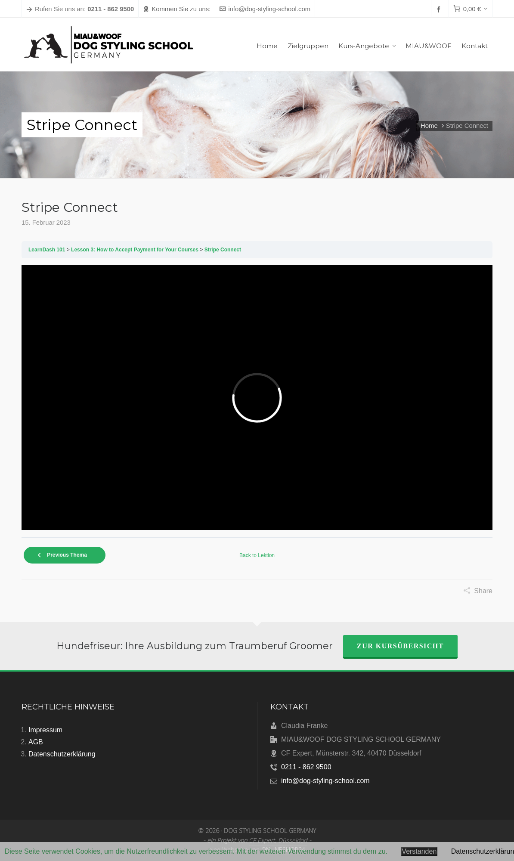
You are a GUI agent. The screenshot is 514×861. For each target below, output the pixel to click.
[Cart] (470, 9)
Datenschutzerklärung (62, 754)
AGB (35, 742)
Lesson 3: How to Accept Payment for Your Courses (134, 250)
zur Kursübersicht (400, 646)
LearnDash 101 (46, 250)
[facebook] (440, 9)
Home (429, 125)
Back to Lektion (257, 555)
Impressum (45, 730)
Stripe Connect (222, 250)
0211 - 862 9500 (306, 767)
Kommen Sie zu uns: (177, 9)
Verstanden (419, 851)
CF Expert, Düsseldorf (278, 840)
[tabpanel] (257, 397)
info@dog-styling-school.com (265, 9)
